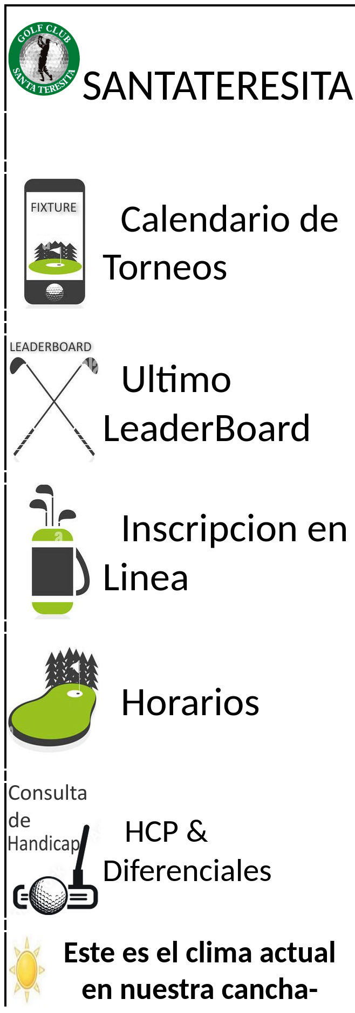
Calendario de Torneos (221, 242)
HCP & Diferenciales (187, 850)
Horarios (190, 701)
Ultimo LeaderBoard (207, 403)
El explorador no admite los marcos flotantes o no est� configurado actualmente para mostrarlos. (179, 969)
